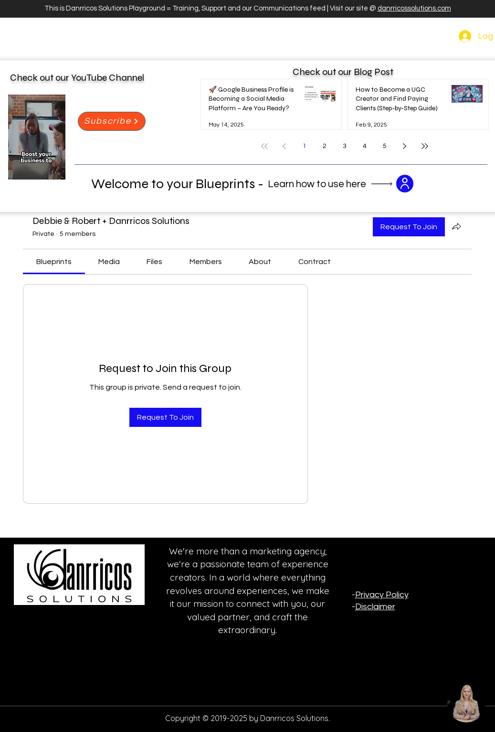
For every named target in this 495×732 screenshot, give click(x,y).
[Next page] (404, 146)
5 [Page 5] (385, 146)
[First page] (264, 146)
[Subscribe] (112, 121)
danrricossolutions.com (414, 8)
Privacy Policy (382, 594)
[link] (54, 261)
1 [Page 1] (304, 146)
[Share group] (456, 226)
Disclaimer (375, 606)
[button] (404, 183)
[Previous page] (284, 146)
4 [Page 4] (365, 146)
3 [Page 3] (345, 146)
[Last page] (424, 146)
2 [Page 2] (324, 146)
